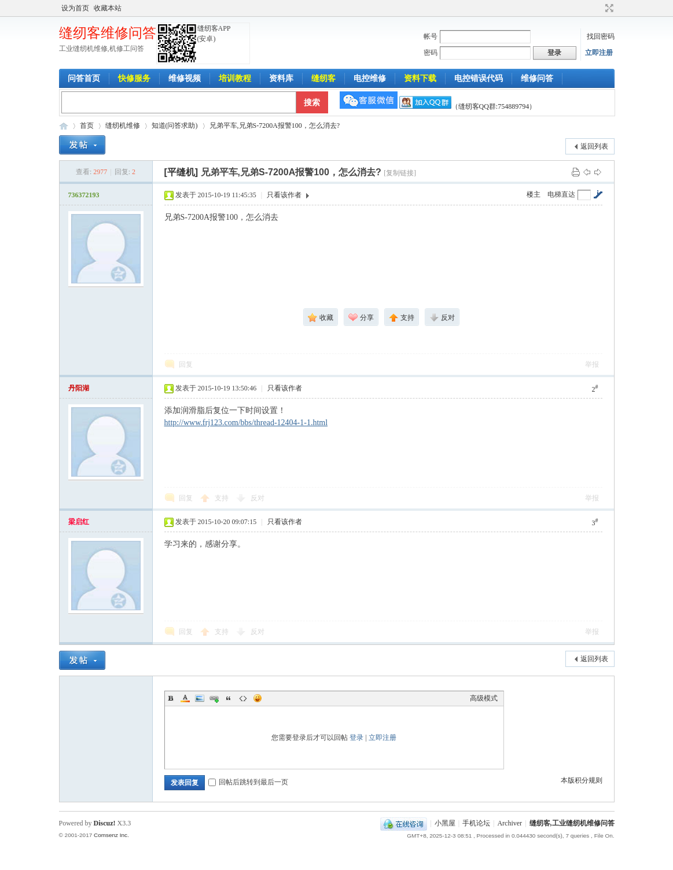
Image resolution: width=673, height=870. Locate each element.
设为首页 (75, 8)
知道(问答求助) (175, 125)
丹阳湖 (78, 388)
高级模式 (484, 698)
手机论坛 (476, 823)
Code (243, 698)
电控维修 (370, 78)
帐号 (430, 36)
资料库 (281, 78)
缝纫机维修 (122, 125)
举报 (592, 364)
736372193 (84, 195)
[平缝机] (181, 172)
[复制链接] (400, 173)
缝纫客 (323, 78)
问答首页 (84, 78)
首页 (87, 125)
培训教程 (235, 78)
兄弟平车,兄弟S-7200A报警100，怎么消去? (274, 125)
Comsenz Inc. (111, 835)
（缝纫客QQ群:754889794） (467, 106)
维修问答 (537, 78)
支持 (222, 498)
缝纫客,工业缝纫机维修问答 (572, 823)
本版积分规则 (581, 780)
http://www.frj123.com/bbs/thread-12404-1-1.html (246, 422)
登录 (356, 737)
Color (185, 698)
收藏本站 (108, 8)
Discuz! (105, 823)
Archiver (509, 823)
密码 (430, 53)
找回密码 (601, 36)
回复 (186, 364)
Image (199, 698)
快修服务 (134, 78)
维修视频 (184, 78)
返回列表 (594, 146)
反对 (257, 498)
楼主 (533, 194)
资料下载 (420, 78)
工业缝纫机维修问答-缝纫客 (63, 125)
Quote (228, 698)
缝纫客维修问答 (107, 32)
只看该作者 (284, 195)
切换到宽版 (608, 8)
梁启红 (78, 522)
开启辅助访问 (598, 8)
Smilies (257, 698)
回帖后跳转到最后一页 (248, 782)
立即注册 (599, 53)
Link (214, 698)
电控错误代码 (478, 78)
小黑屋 (445, 823)
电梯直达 (561, 194)
